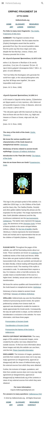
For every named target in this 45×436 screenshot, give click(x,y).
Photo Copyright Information (23, 350)
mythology (35, 253)
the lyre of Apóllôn (25, 229)
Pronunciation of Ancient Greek (16, 321)
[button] (2, 3)
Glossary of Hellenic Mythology (24, 151)
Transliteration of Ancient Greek (17, 325)
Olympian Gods (29, 224)
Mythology (24, 145)
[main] (22, 88)
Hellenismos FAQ (35, 394)
